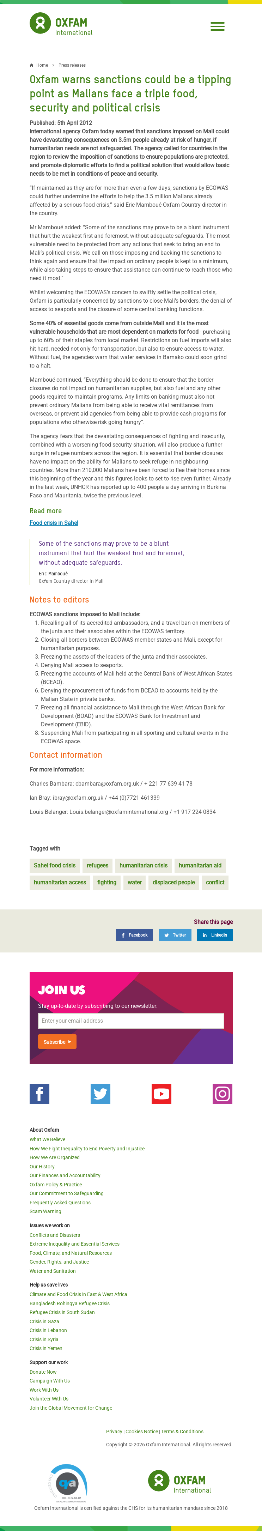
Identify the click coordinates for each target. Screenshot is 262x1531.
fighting (106, 882)
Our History (42, 1166)
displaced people (174, 882)
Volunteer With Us (49, 1399)
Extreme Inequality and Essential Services (75, 1244)
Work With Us (44, 1390)
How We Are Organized (55, 1157)
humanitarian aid (200, 865)
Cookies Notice (142, 1431)
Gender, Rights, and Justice (59, 1262)
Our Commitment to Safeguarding (67, 1193)
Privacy (114, 1431)
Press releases (72, 65)
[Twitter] (175, 935)
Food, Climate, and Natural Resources (71, 1253)
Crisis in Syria (44, 1339)
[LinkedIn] (215, 935)
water (134, 882)
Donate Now (43, 1372)
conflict (215, 882)
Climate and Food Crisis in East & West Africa (78, 1294)
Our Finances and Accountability (65, 1175)
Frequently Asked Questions (60, 1202)
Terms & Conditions (182, 1431)
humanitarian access (60, 882)
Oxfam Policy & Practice (56, 1184)
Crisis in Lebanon (48, 1330)
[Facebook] (134, 935)
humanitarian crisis (143, 865)
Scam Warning (45, 1211)
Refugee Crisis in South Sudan (62, 1312)
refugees (97, 865)
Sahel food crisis (54, 865)
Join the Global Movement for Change (71, 1408)
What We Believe (47, 1139)
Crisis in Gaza (44, 1321)
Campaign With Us (50, 1381)
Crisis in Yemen (46, 1348)
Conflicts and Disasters (55, 1235)
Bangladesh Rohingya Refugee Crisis (70, 1303)
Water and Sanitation (53, 1271)
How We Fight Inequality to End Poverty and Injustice (87, 1148)
